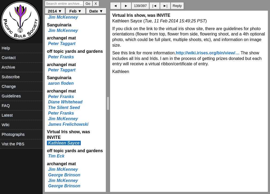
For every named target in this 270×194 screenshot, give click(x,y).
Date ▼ (96, 11)
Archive (8, 67)
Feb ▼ (75, 11)
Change (9, 86)
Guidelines (11, 96)
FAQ (6, 105)
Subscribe (11, 76)
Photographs (13, 134)
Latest (7, 115)
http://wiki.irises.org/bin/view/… (208, 53)
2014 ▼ (55, 11)
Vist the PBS (13, 144)
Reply (177, 6)
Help (6, 48)
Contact (8, 57)
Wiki (5, 124)
